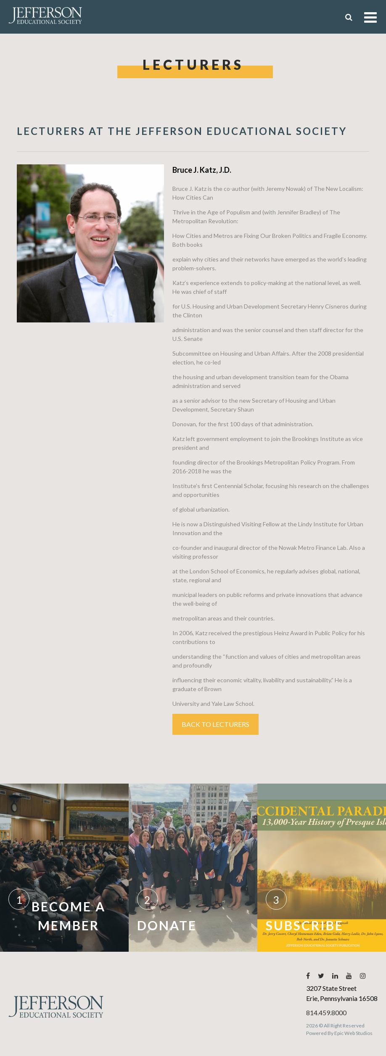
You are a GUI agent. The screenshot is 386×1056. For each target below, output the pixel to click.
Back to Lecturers (215, 724)
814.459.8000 (326, 1012)
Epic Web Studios (353, 1033)
